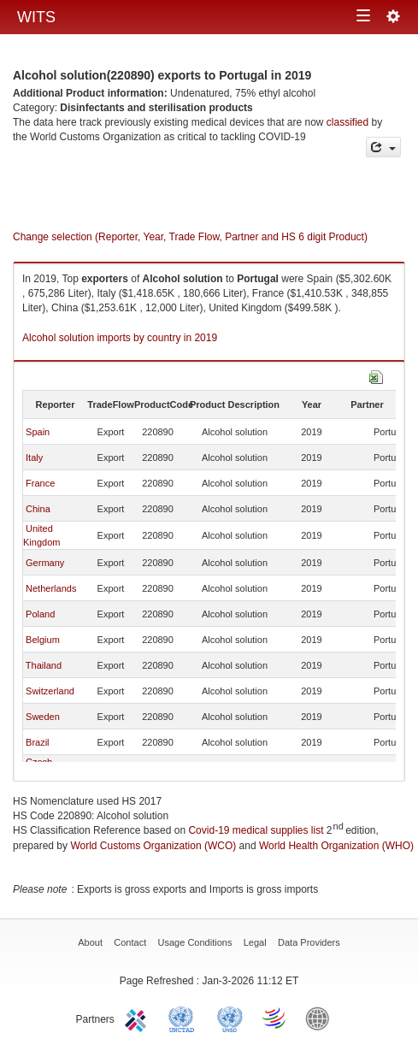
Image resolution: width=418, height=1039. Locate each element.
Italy (34, 457)
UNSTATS (230, 1018)
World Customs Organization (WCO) (153, 846)
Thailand (44, 665)
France (40, 483)
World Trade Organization (275, 1018)
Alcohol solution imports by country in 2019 (119, 338)
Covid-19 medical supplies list (255, 830)
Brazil (38, 742)
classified (347, 122)
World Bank (321, 1018)
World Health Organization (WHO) (336, 846)
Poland (40, 614)
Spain (38, 432)
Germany (45, 563)
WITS (36, 17)
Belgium (43, 640)
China (38, 509)
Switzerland (50, 691)
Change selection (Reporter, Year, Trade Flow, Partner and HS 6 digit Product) (190, 237)
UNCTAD (185, 1018)
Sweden (43, 716)
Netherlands (51, 588)
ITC (138, 1018)
